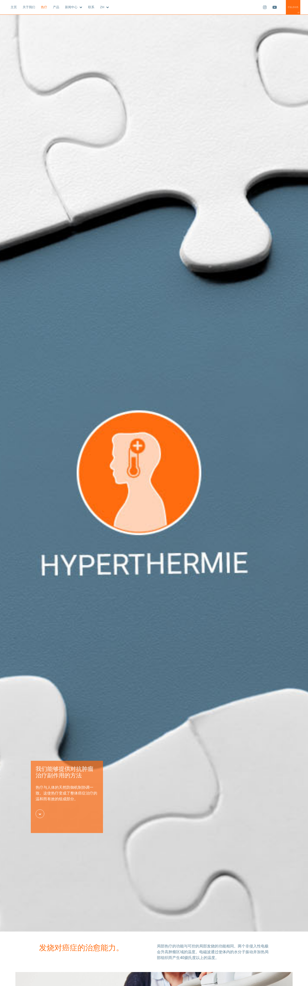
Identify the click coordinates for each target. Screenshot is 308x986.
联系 (91, 7)
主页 (14, 7)
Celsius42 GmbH (293, 7)
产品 (56, 7)
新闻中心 (71, 7)
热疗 (44, 7)
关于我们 (29, 7)
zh (102, 7)
